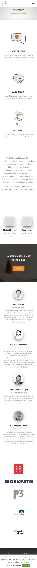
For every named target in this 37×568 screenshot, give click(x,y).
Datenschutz (17, 565)
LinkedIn (12, 553)
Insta (18, 553)
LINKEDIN (18, 268)
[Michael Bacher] (9, 237)
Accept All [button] (26, 565)
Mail (8, 553)
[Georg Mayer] (25, 237)
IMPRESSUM (25, 553)
